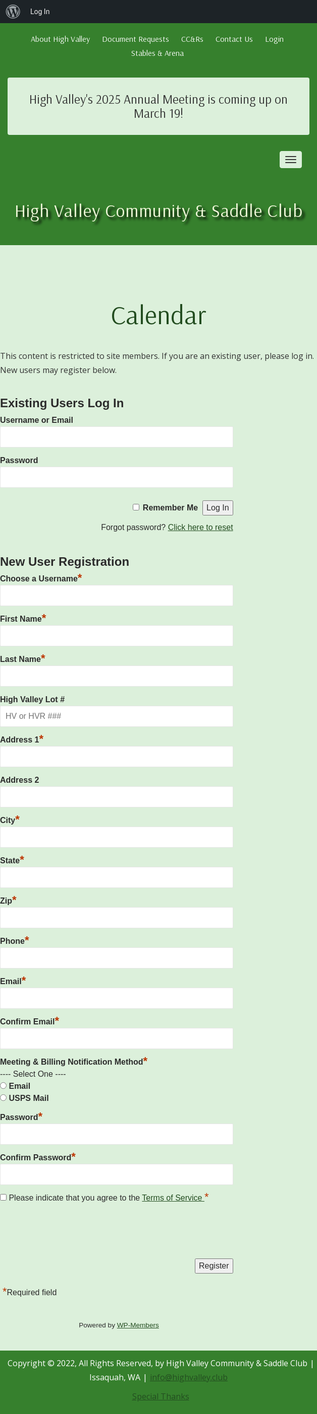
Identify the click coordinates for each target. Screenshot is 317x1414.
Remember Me (170, 507)
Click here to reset (200, 527)
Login (274, 39)
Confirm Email (29, 1020)
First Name (23, 617)
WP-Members (138, 1325)
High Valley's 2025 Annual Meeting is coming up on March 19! (158, 106)
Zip (8, 899)
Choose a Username (41, 577)
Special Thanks (160, 1396)
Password (19, 460)
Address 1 (21, 738)
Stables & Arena (157, 53)
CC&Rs (192, 39)
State (12, 859)
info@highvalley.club (189, 1377)
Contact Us (234, 39)
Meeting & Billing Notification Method (73, 1062)
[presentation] (76, 1233)
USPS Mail (28, 1098)
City (10, 819)
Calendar (158, 314)
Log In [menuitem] (39, 12)
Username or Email (36, 420)
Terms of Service (173, 1198)
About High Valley (60, 39)
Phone (14, 939)
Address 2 (19, 780)
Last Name (22, 657)
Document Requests (135, 39)
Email (13, 980)
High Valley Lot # (32, 699)
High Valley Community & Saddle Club (159, 210)
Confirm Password (38, 1156)
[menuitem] (13, 11)
